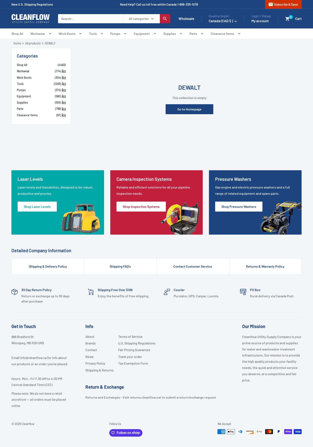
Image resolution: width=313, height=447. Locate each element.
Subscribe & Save (283, 4)
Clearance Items (225, 34)
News (89, 357)
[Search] (165, 18)
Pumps (118, 34)
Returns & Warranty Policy (265, 266)
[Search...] (90, 18)
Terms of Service (130, 336)
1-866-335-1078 (187, 4)
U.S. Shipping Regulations (133, 343)
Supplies (172, 34)
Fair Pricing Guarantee (133, 350)
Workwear (40, 34)
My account (260, 21)
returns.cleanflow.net (145, 397)
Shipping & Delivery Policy (48, 266)
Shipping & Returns (99, 370)
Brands (90, 343)
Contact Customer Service (192, 266)
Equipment (145, 34)
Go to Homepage (189, 109)
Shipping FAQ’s (120, 266)
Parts (196, 34)
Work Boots (70, 34)
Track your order (130, 357)
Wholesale (186, 18)
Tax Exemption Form (133, 363)
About (89, 336)
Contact (91, 350)
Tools (96, 34)
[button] (287, 18)
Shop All (17, 34)
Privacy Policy (95, 363)
